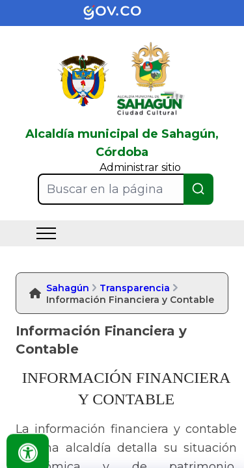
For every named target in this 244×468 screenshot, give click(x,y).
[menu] (46, 233)
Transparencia (135, 288)
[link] (122, 13)
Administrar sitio (140, 167)
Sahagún (67, 288)
